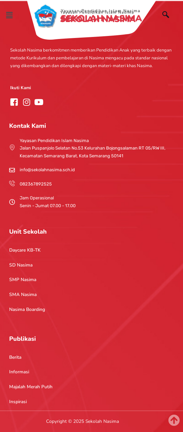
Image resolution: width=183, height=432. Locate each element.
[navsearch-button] (169, 15)
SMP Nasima (22, 279)
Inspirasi (18, 401)
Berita (15, 357)
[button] (9, 15)
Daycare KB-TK (25, 250)
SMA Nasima (23, 294)
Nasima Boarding (27, 309)
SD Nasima (21, 265)
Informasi (19, 372)
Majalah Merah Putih (31, 387)
